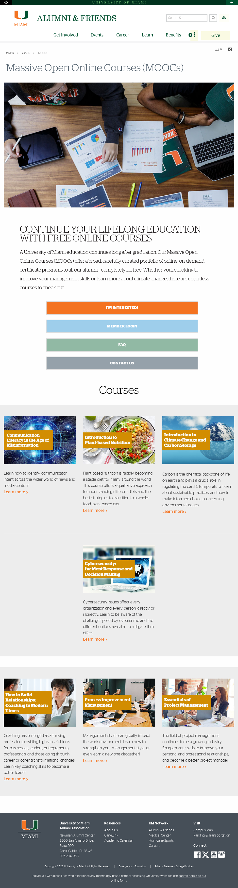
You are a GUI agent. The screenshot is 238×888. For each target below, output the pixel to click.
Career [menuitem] (122, 35)
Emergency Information (132, 866)
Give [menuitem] (215, 36)
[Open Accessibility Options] (6, 2)
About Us (111, 830)
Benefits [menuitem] (173, 35)
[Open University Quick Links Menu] (232, 2)
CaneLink (111, 835)
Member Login (122, 326)
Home (10, 52)
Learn (26, 52)
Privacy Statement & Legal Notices (174, 866)
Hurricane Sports (161, 840)
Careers (154, 846)
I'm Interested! (122, 308)
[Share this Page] (229, 50)
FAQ (122, 345)
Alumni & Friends (161, 830)
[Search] (213, 18)
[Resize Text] (218, 50)
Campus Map (203, 830)
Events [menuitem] (97, 35)
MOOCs (43, 53)
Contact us (122, 363)
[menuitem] (194, 35)
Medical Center (160, 835)
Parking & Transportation (211, 835)
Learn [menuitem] (147, 35)
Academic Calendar (118, 840)
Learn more (16, 492)
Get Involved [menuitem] (65, 35)
